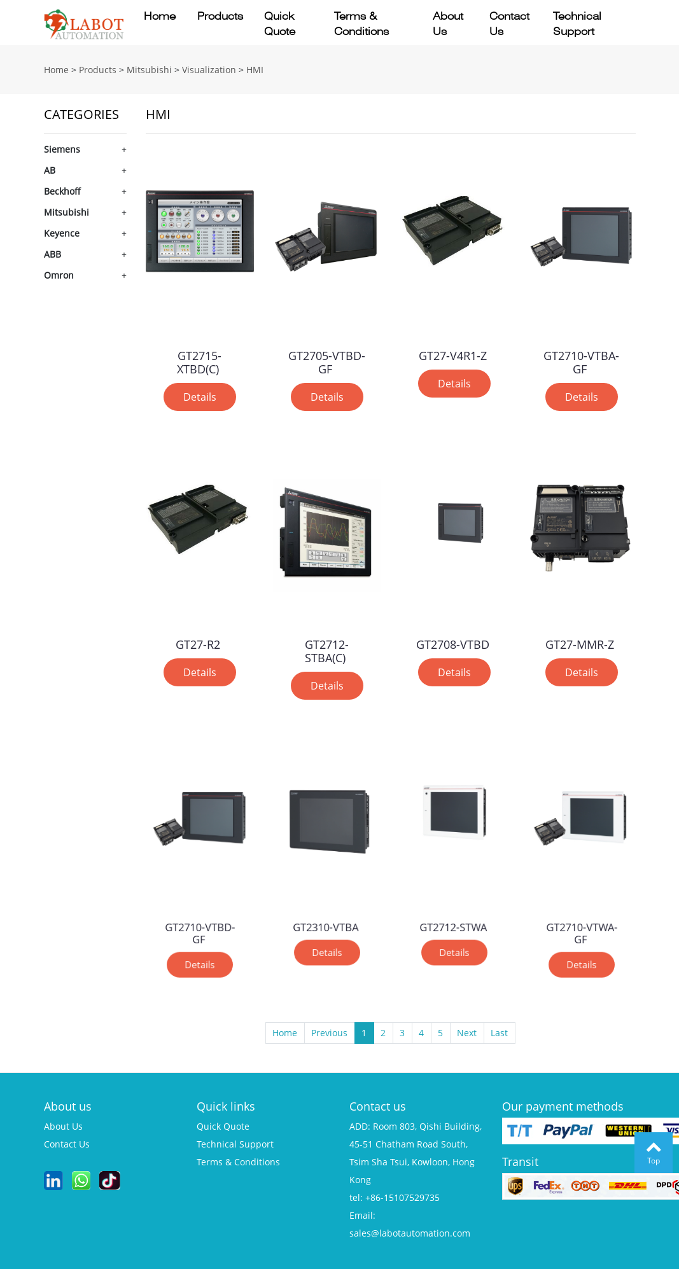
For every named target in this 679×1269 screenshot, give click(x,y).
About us (448, 24)
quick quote (223, 1126)
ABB (52, 254)
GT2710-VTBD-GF (199, 912)
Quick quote (279, 24)
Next (467, 1033)
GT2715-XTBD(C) (199, 360)
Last (499, 1033)
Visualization (209, 70)
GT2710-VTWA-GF (581, 912)
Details (199, 393)
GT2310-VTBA (326, 908)
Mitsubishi (149, 70)
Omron (59, 275)
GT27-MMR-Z (580, 642)
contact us (67, 1144)
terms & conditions (238, 1162)
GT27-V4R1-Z (452, 353)
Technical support (577, 24)
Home (160, 16)
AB (49, 170)
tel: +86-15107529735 (394, 1197)
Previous (329, 1033)
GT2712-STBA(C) (326, 649)
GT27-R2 (198, 642)
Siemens (62, 149)
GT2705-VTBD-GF (327, 360)
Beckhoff (62, 191)
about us (63, 1126)
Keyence (62, 233)
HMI (254, 70)
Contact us (509, 24)
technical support (235, 1144)
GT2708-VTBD (452, 642)
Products (220, 16)
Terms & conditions (361, 24)
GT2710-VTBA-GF (582, 360)
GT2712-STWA (453, 908)
